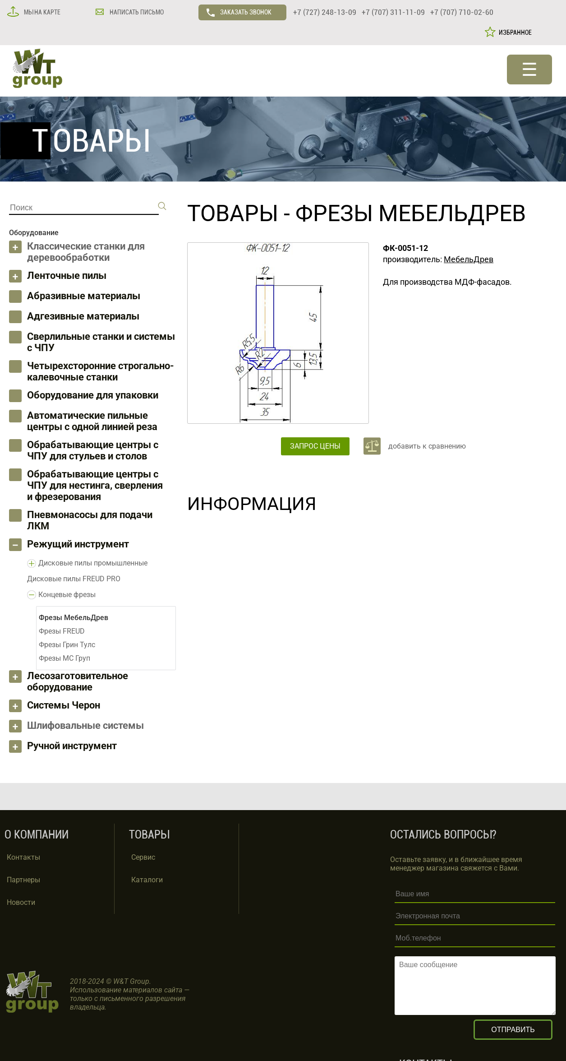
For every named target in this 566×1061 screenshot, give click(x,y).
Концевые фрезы (67, 594)
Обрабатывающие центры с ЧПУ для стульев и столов (92, 450)
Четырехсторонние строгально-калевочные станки (100, 371)
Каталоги (147, 880)
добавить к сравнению (427, 446)
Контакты (23, 857)
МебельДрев (468, 259)
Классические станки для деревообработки (86, 252)
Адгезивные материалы (83, 316)
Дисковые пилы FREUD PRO (73, 579)
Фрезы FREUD (62, 631)
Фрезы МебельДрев (410, 213)
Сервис (143, 857)
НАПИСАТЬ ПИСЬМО (136, 12)
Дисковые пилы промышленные (92, 563)
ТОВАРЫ (232, 213)
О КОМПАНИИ (37, 834)
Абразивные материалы (83, 295)
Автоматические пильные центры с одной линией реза (92, 421)
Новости (21, 902)
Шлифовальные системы (85, 725)
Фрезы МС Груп (64, 658)
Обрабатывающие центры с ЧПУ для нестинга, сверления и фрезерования (95, 485)
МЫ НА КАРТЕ (41, 12)
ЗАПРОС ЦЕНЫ (315, 446)
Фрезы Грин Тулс (67, 644)
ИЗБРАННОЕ (514, 32)
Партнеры (23, 880)
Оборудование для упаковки (92, 395)
